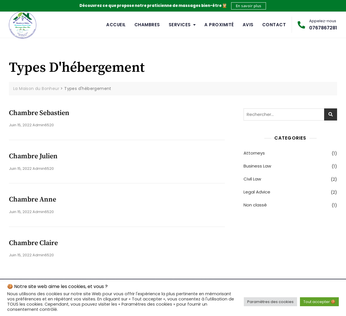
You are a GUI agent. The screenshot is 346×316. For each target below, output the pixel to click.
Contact (274, 25)
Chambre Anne (32, 199)
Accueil (116, 25)
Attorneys (254, 153)
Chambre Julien (33, 156)
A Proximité (219, 25)
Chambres (147, 25)
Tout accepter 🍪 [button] (319, 301)
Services (180, 25)
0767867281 (317, 24)
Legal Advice (257, 192)
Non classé (255, 205)
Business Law (257, 166)
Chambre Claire (33, 243)
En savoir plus (248, 5)
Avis (248, 25)
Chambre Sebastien (39, 113)
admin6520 (43, 125)
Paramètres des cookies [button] (270, 301)
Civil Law (252, 179)
